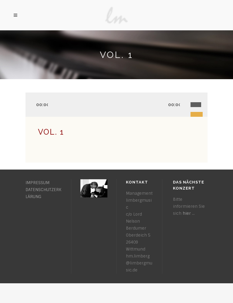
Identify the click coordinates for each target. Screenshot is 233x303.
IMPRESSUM (37, 182)
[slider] (199, 98)
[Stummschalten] (185, 105)
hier (187, 213)
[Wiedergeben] (32, 105)
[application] (116, 105)
